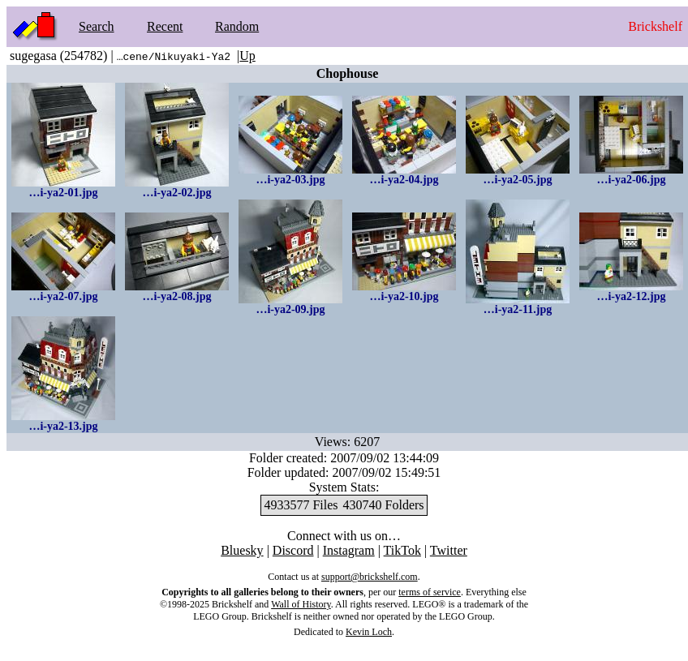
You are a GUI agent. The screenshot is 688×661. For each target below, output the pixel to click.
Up (247, 55)
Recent (165, 26)
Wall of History (301, 604)
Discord (293, 550)
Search (96, 26)
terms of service (429, 592)
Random (237, 26)
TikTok (402, 550)
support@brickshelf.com (369, 576)
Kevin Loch (369, 631)
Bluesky (242, 550)
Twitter (448, 550)
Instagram (349, 550)
